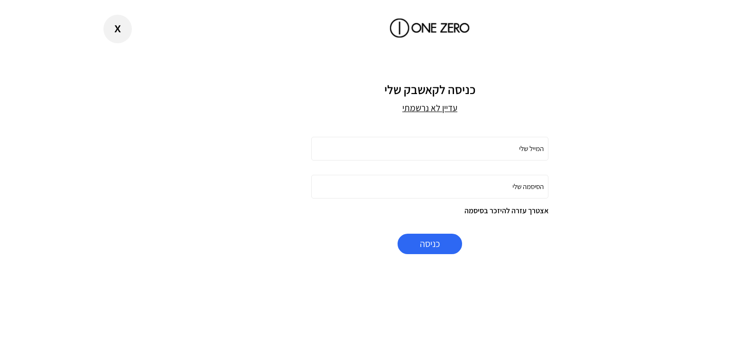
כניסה (371, 244)
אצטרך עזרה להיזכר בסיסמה (448, 211)
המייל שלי (472, 148)
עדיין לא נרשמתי (371, 108)
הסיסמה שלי (469, 186)
